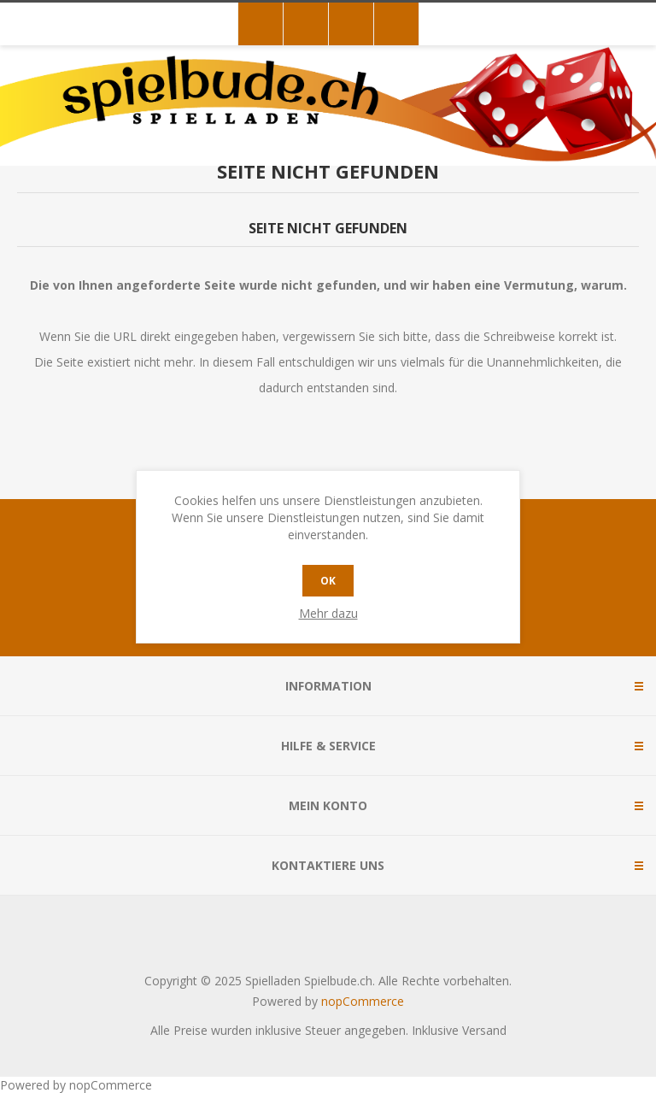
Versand (484, 1030)
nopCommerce (362, 1001)
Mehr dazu (328, 613)
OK (328, 580)
